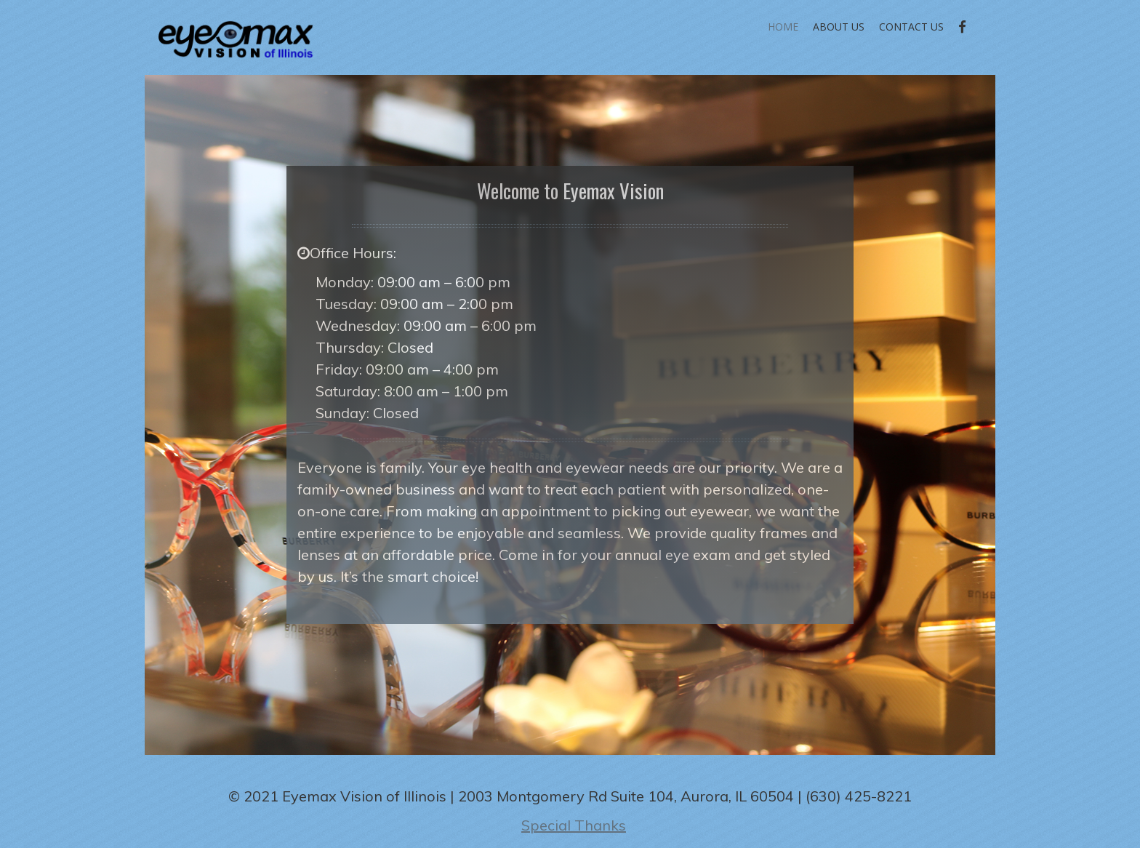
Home (783, 26)
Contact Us (911, 26)
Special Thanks (573, 825)
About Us (838, 26)
